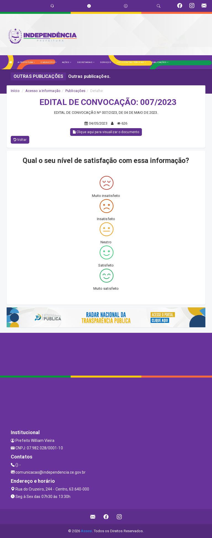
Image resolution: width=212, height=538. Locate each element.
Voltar (20, 140)
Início (15, 91)
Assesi (86, 531)
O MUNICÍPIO (49, 62)
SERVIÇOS (105, 62)
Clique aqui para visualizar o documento (106, 132)
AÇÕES (66, 62)
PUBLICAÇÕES (160, 62)
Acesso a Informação (42, 91)
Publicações (75, 91)
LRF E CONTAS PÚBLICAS (131, 62)
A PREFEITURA (26, 62)
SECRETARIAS (85, 62)
